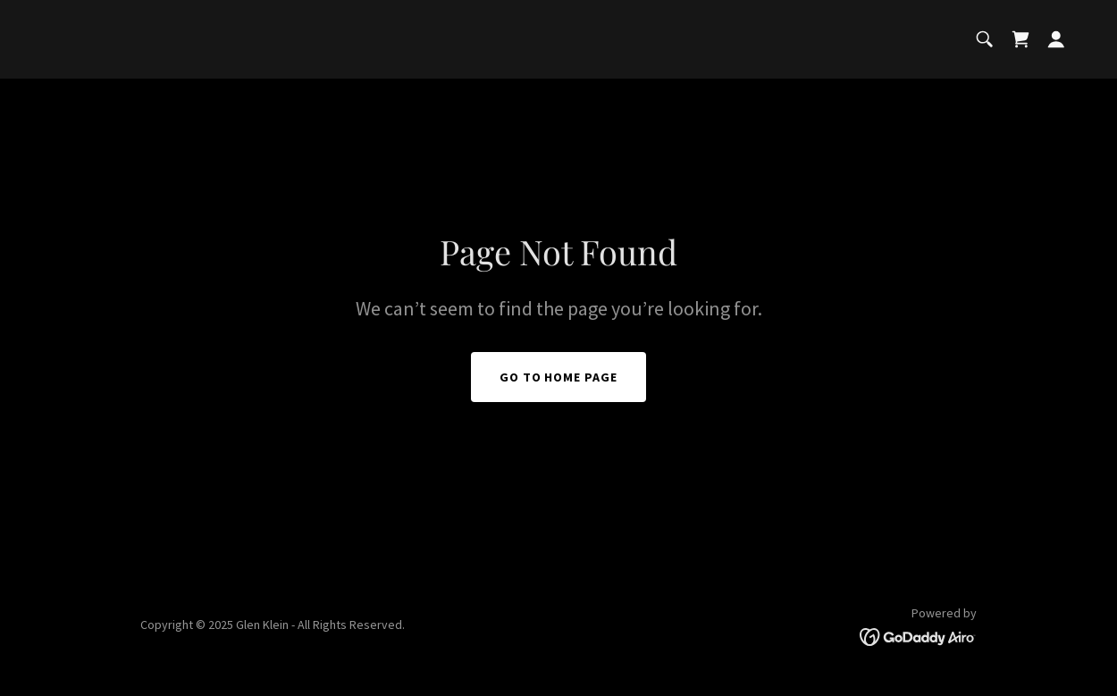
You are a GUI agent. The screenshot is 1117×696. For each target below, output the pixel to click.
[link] (1020, 39)
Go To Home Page (559, 377)
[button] (1056, 39)
